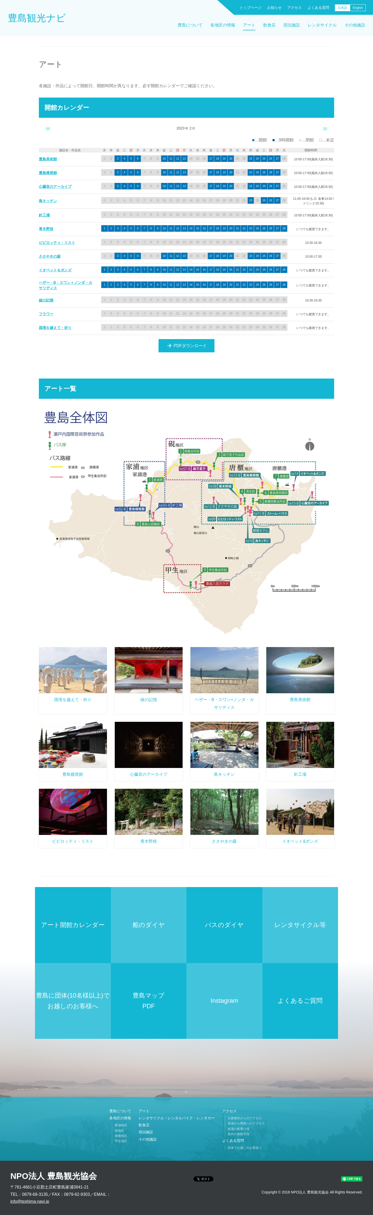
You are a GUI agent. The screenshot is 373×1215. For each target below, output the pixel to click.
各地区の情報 (222, 25)
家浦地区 (121, 1125)
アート (249, 25)
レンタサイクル (322, 25)
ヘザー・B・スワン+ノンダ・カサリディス (224, 703)
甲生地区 (121, 1141)
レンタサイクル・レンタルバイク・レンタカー (177, 1118)
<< (48, 128)
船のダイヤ (149, 924)
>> (325, 128)
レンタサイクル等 (300, 924)
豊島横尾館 (48, 173)
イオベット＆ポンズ (55, 270)
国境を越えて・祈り (55, 328)
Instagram (224, 1000)
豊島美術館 (48, 159)
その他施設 (355, 25)
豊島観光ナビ (37, 18)
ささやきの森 (50, 256)
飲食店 (269, 25)
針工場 (44, 215)
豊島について (190, 25)
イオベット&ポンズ (300, 841)
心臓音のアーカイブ (55, 186)
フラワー (46, 314)
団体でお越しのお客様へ (245, 1148)
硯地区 (119, 1130)
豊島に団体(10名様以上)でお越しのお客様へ (73, 1001)
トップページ (250, 7)
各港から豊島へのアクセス (246, 1123)
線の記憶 (46, 300)
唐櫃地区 (121, 1136)
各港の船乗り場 (238, 1129)
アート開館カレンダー (73, 924)
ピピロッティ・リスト (57, 243)
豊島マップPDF (148, 1001)
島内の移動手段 (238, 1134)
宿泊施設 (291, 25)
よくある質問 (318, 7)
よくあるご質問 (300, 1000)
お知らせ (274, 7)
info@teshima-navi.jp (29, 1201)
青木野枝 (46, 229)
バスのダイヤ (224, 924)
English (358, 8)
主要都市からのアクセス (245, 1118)
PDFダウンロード (186, 345)
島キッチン (48, 201)
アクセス (294, 7)
